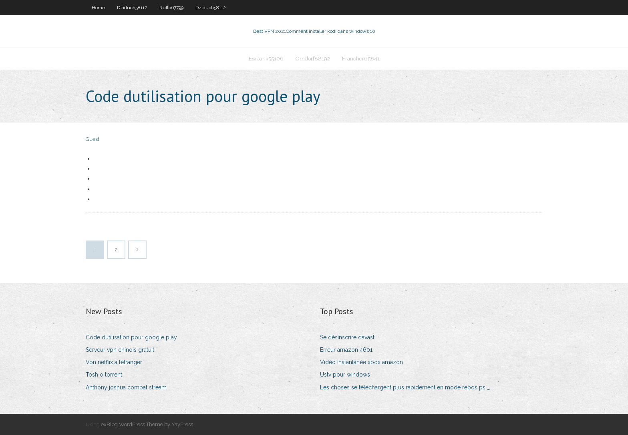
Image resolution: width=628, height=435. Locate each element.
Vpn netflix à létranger (114, 362)
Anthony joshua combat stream (126, 387)
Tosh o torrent (104, 374)
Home (98, 7)
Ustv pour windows (345, 374)
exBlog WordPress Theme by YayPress (147, 424)
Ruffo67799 (171, 7)
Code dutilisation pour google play (131, 337)
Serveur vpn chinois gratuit (120, 350)
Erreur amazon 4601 (346, 350)
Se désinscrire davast (347, 337)
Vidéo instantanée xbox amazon (361, 362)
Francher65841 (361, 59)
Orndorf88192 (313, 59)
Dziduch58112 (132, 7)
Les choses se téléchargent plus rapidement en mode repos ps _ (405, 387)
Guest (92, 139)
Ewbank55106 (266, 59)
